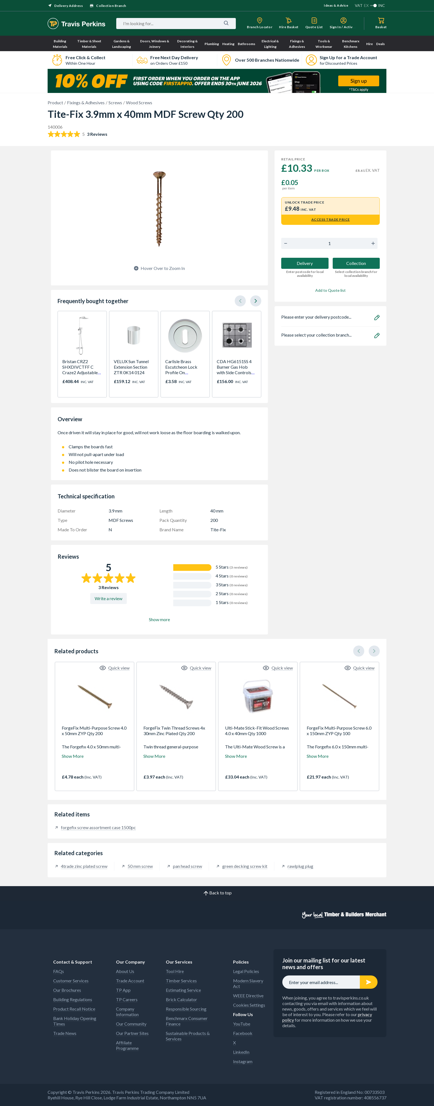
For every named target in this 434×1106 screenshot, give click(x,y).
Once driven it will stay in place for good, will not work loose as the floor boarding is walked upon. (159, 435)
